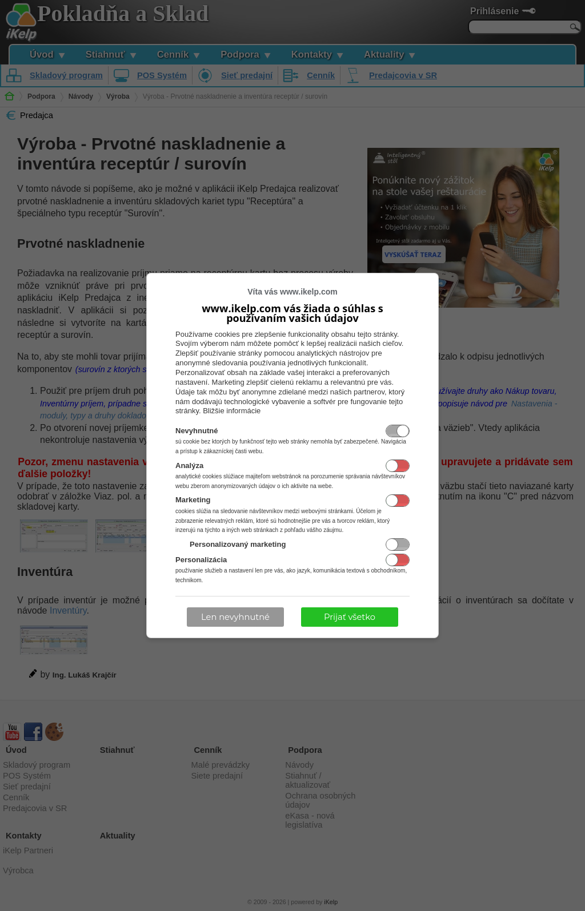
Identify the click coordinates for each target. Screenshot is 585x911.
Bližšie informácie (232, 410)
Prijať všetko (349, 617)
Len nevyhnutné (235, 617)
